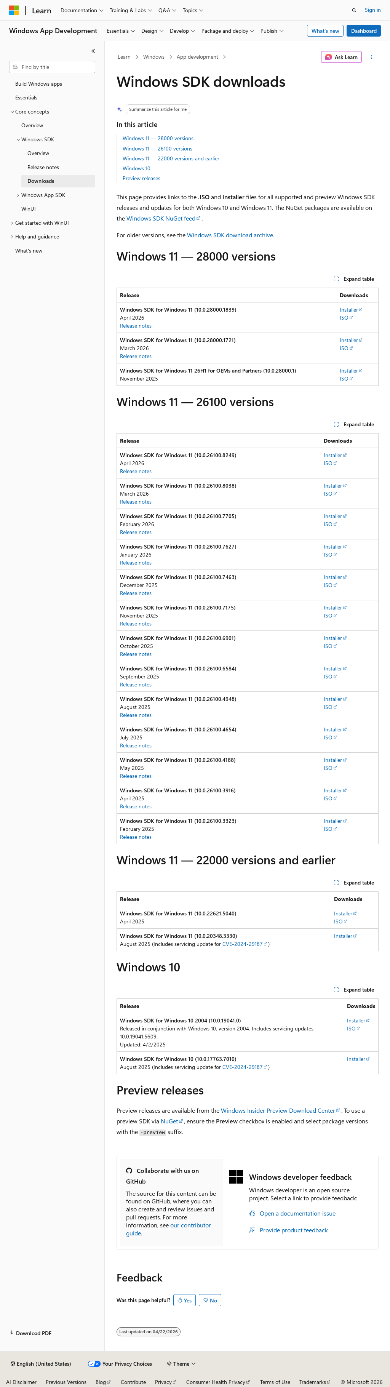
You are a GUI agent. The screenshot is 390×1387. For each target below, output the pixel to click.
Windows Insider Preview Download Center (278, 1110)
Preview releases (141, 178)
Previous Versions (66, 1381)
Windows (154, 56)
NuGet (169, 1121)
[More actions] (371, 57)
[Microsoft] (14, 10)
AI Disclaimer (21, 1381)
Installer (349, 309)
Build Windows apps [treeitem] (38, 83)
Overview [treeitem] (32, 125)
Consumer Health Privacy (215, 1381)
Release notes (136, 325)
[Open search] (354, 10)
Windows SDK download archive (230, 235)
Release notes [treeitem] (43, 167)
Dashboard (364, 30)
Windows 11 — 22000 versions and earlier (171, 158)
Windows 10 (136, 168)
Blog (101, 1381)
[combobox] (52, 67)
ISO (344, 317)
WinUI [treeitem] (28, 208)
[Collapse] (93, 51)
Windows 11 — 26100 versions (157, 148)
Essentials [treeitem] (26, 97)
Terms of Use (275, 1381)
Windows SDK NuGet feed (160, 218)
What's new (325, 30)
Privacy (163, 1381)
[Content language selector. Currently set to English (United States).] (41, 1364)
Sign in (373, 9)
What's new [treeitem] (28, 250)
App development (197, 56)
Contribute (133, 1381)
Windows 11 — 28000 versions (158, 138)
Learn (124, 56)
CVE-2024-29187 (242, 943)
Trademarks (312, 1381)
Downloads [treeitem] (40, 180)
